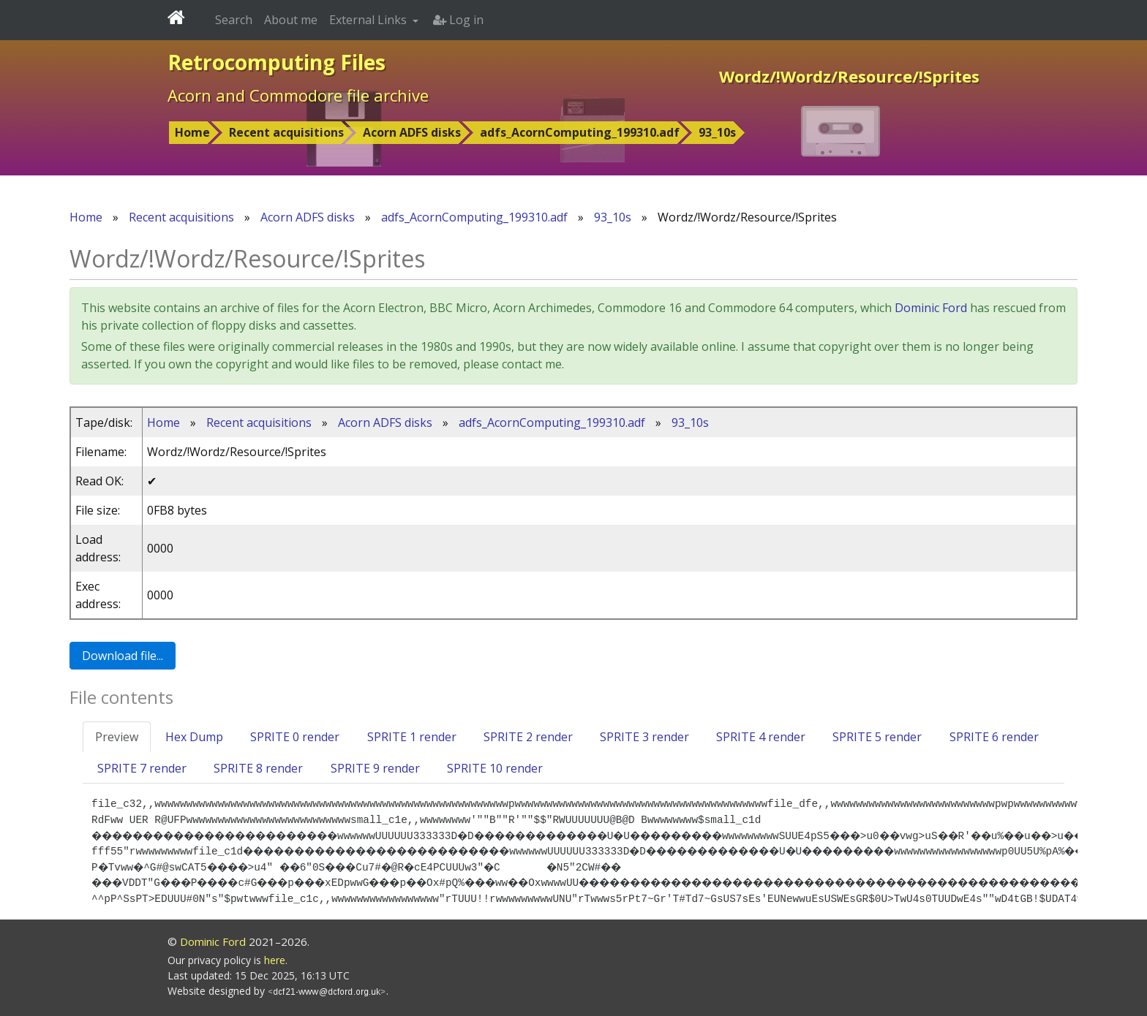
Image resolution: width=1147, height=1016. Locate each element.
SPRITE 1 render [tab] (411, 737)
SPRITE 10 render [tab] (495, 768)
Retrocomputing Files (277, 62)
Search (233, 20)
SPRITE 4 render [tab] (760, 737)
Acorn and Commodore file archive (298, 95)
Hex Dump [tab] (194, 737)
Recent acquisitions (286, 132)
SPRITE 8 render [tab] (258, 768)
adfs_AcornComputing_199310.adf (580, 132)
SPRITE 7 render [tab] (142, 768)
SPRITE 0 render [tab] (294, 737)
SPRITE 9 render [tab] (375, 768)
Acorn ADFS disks (412, 132)
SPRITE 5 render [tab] (877, 737)
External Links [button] (369, 20)
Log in (458, 20)
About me (290, 20)
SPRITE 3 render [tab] (644, 737)
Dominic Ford (931, 308)
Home (192, 132)
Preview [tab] (116, 737)
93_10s (717, 132)
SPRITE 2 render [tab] (528, 737)
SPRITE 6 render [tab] (994, 737)
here (274, 960)
